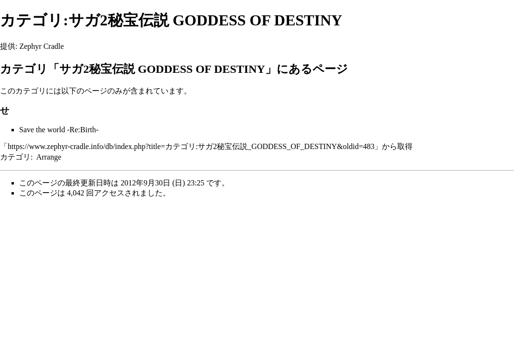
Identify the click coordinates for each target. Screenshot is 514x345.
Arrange (48, 157)
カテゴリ (15, 157)
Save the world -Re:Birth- (59, 130)
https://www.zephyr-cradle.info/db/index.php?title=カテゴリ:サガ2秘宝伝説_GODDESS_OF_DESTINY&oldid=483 (191, 146)
